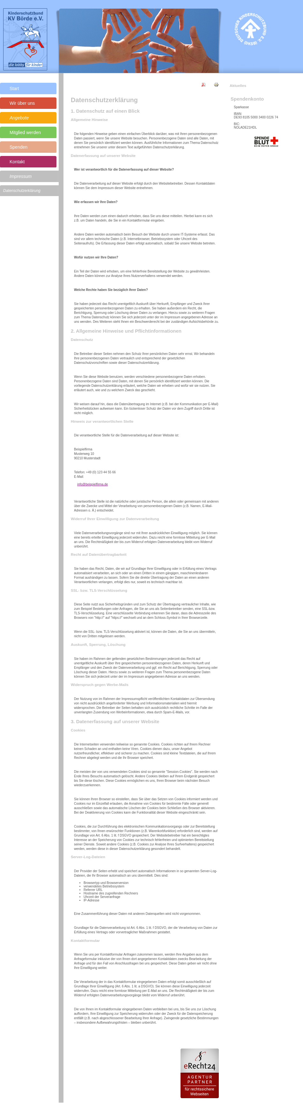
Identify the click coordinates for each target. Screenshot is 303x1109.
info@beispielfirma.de (92, 484)
